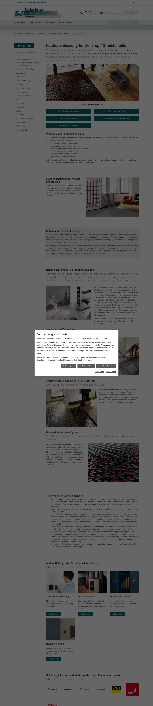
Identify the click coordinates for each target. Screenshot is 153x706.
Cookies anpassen (69, 366)
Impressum (99, 372)
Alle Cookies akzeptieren (106, 366)
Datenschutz (111, 372)
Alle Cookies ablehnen (86, 366)
